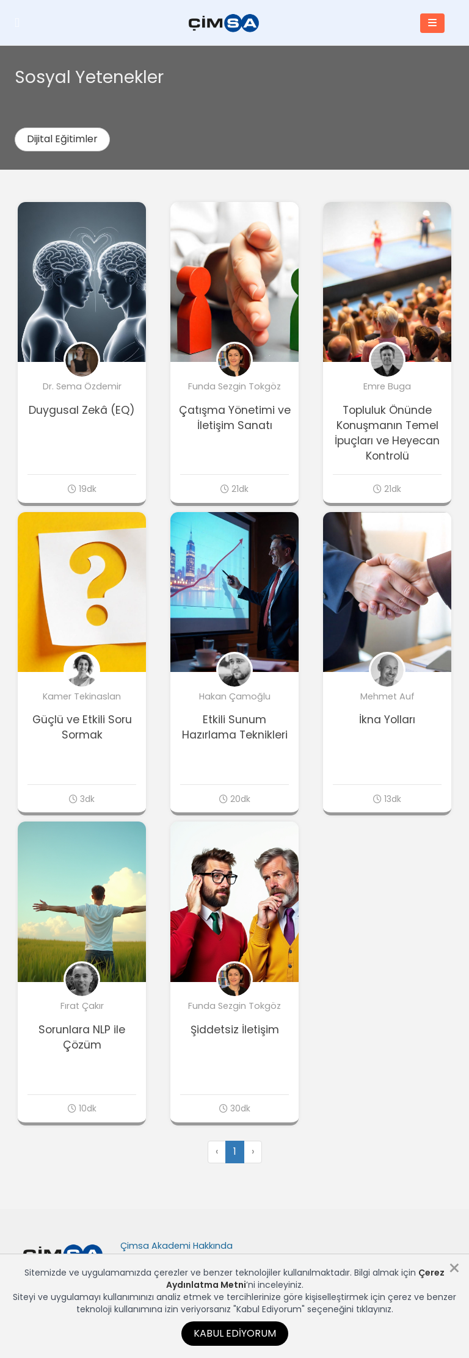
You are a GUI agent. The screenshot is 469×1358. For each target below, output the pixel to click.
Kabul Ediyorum (235, 1333)
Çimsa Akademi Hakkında (176, 1246)
